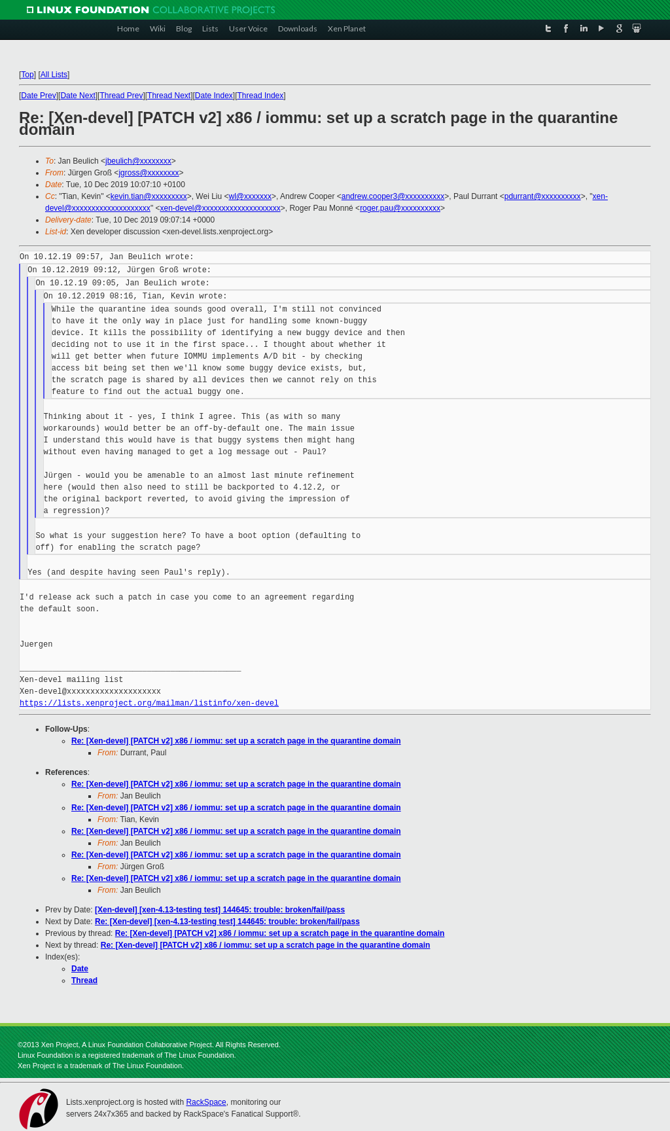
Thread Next (168, 95)
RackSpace (206, 1102)
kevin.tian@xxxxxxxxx (149, 196)
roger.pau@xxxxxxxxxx (400, 208)
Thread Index (261, 95)
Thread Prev (121, 95)
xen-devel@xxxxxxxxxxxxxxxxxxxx (220, 208)
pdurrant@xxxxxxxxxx (542, 196)
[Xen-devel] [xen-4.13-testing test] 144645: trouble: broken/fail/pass (220, 909)
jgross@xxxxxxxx (148, 172)
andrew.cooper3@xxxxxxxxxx (393, 196)
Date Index (214, 95)
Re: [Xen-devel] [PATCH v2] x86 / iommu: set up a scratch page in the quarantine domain (236, 740)
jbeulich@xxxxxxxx (138, 161)
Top (27, 74)
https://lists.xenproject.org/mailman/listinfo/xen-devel (149, 703)
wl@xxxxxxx (250, 196)
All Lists (54, 74)
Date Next (77, 95)
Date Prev (38, 95)
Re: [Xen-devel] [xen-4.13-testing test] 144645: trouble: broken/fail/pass (227, 921)
